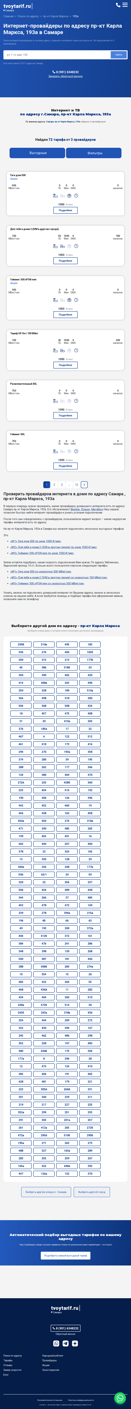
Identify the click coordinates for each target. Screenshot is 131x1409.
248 (67, 867)
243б (21, 1012)
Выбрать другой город (91, 1192)
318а (90, 821)
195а (21, 1143)
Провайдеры (49, 1360)
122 (67, 736)
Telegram (66, 1343)
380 (44, 775)
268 (90, 951)
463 (21, 844)
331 (90, 1089)
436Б (44, 1051)
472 (67, 905)
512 (90, 736)
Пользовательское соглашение (49, 1400)
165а (21, 1166)
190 (21, 798)
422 (44, 1166)
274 (67, 821)
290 (44, 828)
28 (90, 1058)
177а (21, 1058)
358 (90, 752)
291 (21, 1120)
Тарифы (7, 1360)
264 (67, 982)
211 (90, 1097)
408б (44, 966)
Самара (9, 10)
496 (90, 682)
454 (44, 790)
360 (90, 782)
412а (44, 1127)
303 (44, 1120)
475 (67, 713)
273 (90, 1143)
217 (44, 1104)
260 (67, 997)
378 (21, 851)
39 (67, 759)
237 (90, 882)
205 (90, 828)
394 (67, 1028)
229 (67, 1097)
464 (44, 997)
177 (67, 767)
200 (67, 928)
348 (21, 951)
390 (44, 675)
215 (44, 659)
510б (67, 1135)
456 (21, 813)
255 (44, 1158)
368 (44, 705)
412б (44, 936)
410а (67, 721)
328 (44, 690)
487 (44, 959)
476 (44, 943)
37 (67, 897)
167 (90, 1028)
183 (90, 644)
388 (21, 966)
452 (44, 805)
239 (21, 913)
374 (21, 759)
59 (90, 874)
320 (21, 882)
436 (90, 1012)
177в (90, 867)
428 (21, 1081)
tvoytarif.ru (17, 6)
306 (44, 798)
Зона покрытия (50, 1370)
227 (67, 1104)
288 (21, 767)
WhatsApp (56, 1343)
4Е (21, 667)
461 (21, 744)
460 (67, 805)
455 (44, 836)
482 (21, 982)
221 (90, 1081)
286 (90, 943)
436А (44, 989)
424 (90, 705)
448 (90, 890)
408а (44, 682)
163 (67, 813)
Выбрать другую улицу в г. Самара (46, 1192)
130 (67, 951)
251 (67, 1112)
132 (67, 1173)
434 (21, 997)
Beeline (75, 509)
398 (44, 951)
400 (90, 844)
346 (90, 767)
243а (44, 1012)
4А (67, 920)
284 (67, 966)
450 (44, 821)
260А (67, 1089)
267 (90, 1158)
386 (44, 667)
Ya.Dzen (75, 1343)
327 (44, 1150)
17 (67, 728)
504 (21, 705)
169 (90, 905)
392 (90, 1166)
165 (90, 851)
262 (44, 767)
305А (44, 1089)
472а (21, 1135)
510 (90, 997)
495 (67, 644)
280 (44, 759)
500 (21, 959)
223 (21, 1089)
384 (21, 943)
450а (21, 821)
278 (44, 913)
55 (90, 982)
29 (90, 859)
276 (44, 652)
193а (67, 752)
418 (44, 744)
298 (90, 1035)
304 (90, 1051)
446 (90, 959)
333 (90, 1112)
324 (67, 851)
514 (67, 1005)
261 (21, 1127)
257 (90, 1120)
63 (90, 920)
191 (67, 1074)
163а (67, 1150)
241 (67, 943)
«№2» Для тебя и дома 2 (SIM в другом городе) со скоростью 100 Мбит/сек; (58, 577)
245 (21, 1035)
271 (44, 1143)
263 (67, 1143)
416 (90, 744)
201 (21, 1097)
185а (44, 728)
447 (21, 1173)
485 (67, 828)
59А (20, 874)
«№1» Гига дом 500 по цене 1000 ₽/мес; (35, 541)
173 (67, 744)
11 (67, 989)
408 (90, 713)
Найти (118, 54)
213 (67, 659)
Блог (6, 1374)
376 (21, 728)
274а (90, 966)
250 (21, 690)
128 (67, 859)
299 (44, 1112)
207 (67, 844)
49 (21, 928)
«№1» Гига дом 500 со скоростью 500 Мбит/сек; (40, 571)
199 (21, 836)
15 (67, 974)
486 (67, 1035)
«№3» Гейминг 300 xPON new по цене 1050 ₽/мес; (42, 553)
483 (90, 1043)
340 (44, 1097)
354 (44, 974)
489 (67, 890)
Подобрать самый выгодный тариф (65, 1255)
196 (21, 920)
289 (90, 1150)
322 (21, 1028)
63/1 (44, 874)
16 (90, 836)
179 (67, 1081)
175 (67, 1051)
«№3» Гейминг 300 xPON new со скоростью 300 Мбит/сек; (47, 583)
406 (67, 652)
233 (21, 790)
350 (21, 675)
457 (44, 713)
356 (67, 882)
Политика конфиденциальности (81, 1400)
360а (21, 867)
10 (21, 974)
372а (90, 928)
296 (67, 1058)
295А (44, 1135)
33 (90, 667)
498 (44, 698)
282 (90, 989)
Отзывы (7, 1365)
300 (90, 698)
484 (90, 897)
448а (67, 1166)
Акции (45, 1365)
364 (21, 698)
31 (21, 721)
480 (21, 1051)
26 (90, 974)
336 (21, 652)
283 (21, 1158)
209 (67, 1020)
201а (67, 1120)
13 (21, 859)
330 (44, 859)
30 (90, 1005)
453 (21, 905)
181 (67, 959)
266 (44, 897)
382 (21, 1074)
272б (90, 1127)
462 (44, 1035)
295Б (90, 1135)
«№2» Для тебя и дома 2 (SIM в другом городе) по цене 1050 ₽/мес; (53, 547)
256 (21, 1020)
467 (21, 736)
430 (44, 1028)
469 (67, 775)
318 (67, 698)
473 (44, 1066)
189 (67, 690)
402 (67, 675)
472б (44, 1005)
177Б (90, 659)
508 (67, 705)
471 (21, 828)
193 (44, 928)
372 (67, 936)
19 (90, 805)
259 (67, 1158)
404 (21, 936)
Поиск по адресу (12, 1355)
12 (21, 1066)
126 (67, 798)
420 (90, 675)
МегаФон (97, 509)
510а (90, 690)
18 (21, 713)
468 (21, 989)
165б (90, 652)
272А (21, 782)
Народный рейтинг (52, 1355)
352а (21, 1112)
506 (21, 890)
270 (44, 752)
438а (21, 1005)
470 (90, 775)
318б (67, 667)
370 (90, 1173)
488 (21, 1150)
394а (67, 913)
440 (44, 844)
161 (90, 936)
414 (21, 682)
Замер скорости (12, 1370)
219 (21, 1104)
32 (90, 728)
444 (44, 1020)
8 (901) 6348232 (67, 72)
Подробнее (65, 210)
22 (44, 882)
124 (67, 1066)
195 (90, 759)
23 (44, 851)
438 (44, 813)
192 (90, 790)
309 (21, 659)
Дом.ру (85, 509)
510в (44, 644)
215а (90, 913)
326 (44, 867)
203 (90, 721)
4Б (44, 920)
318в (67, 1012)
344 (21, 897)
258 (44, 1043)
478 (44, 905)
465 (90, 1074)
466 (44, 1074)
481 (44, 1081)
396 (90, 798)
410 (90, 1066)
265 (67, 1127)
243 (67, 682)
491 (67, 836)
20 (44, 721)
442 (21, 805)
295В (21, 644)
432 (44, 982)
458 (90, 813)
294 (21, 752)
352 (21, 1043)
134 (21, 775)
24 (67, 874)
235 (44, 782)
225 (90, 1104)
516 (67, 790)
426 (44, 890)
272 (90, 1020)
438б (67, 782)
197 (67, 1043)
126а (44, 1173)
